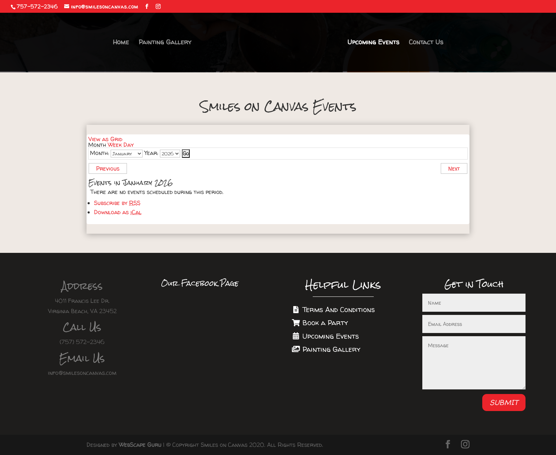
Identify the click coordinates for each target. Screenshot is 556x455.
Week (115, 145)
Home (121, 43)
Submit (504, 402)
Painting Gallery (165, 43)
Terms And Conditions (333, 309)
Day (128, 145)
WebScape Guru (140, 445)
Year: (151, 153)
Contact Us (425, 43)
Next (454, 168)
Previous (107, 168)
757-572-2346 (37, 6)
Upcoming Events (373, 43)
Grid (105, 139)
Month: (99, 153)
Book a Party (319, 322)
